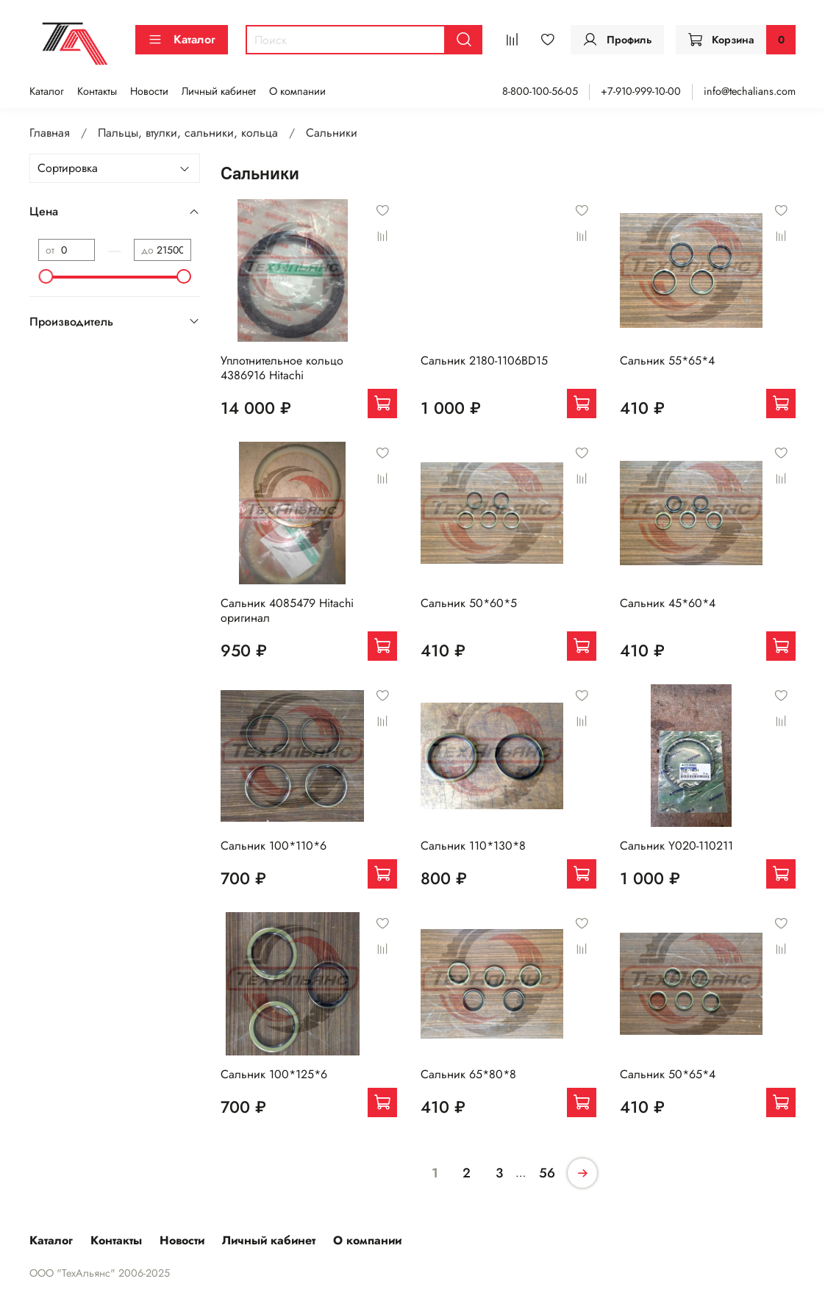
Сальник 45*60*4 (667, 603)
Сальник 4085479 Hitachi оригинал (287, 610)
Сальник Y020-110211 (676, 845)
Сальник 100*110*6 (273, 845)
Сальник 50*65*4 (667, 1074)
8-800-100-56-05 (540, 91)
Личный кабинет (219, 91)
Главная (49, 132)
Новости (149, 91)
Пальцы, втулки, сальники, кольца (188, 132)
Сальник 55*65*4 (667, 360)
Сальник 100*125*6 (274, 1074)
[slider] (46, 276)
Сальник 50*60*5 (469, 603)
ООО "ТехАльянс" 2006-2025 (99, 1273)
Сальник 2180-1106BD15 (484, 360)
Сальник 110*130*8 (473, 845)
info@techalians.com (750, 91)
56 (547, 1173)
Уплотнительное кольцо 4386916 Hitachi (282, 368)
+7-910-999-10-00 (641, 91)
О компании (297, 91)
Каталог (181, 39)
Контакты (97, 91)
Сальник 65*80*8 (468, 1074)
